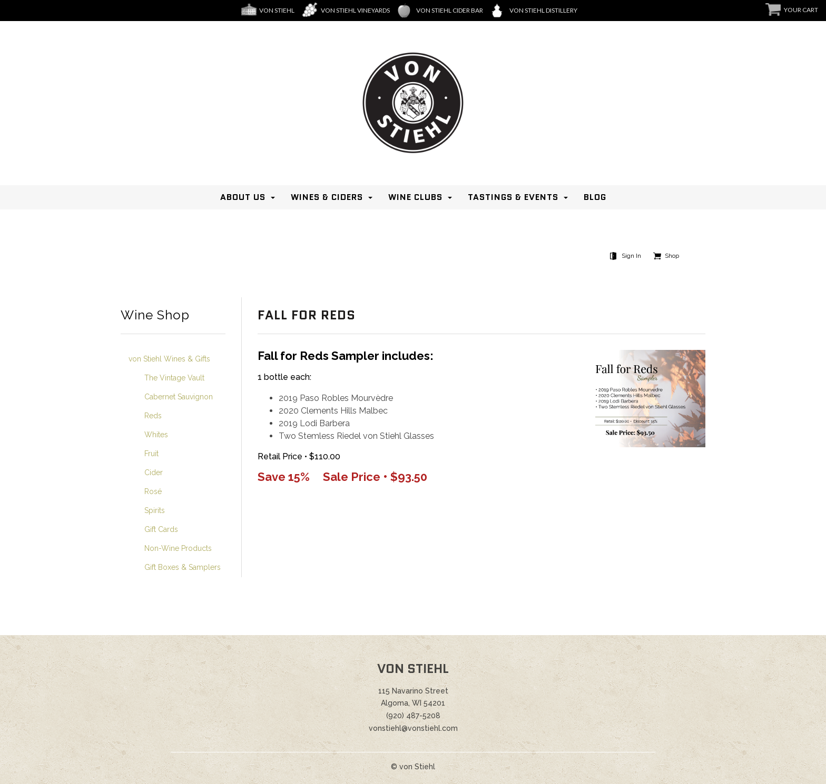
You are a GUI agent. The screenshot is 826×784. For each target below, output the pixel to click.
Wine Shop (155, 315)
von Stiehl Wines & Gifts (169, 359)
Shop (672, 255)
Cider (153, 472)
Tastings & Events (513, 197)
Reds (153, 415)
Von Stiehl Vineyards (355, 10)
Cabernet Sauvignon (178, 397)
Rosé (153, 491)
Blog (595, 197)
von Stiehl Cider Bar (449, 10)
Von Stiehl (276, 10)
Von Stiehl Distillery (543, 10)
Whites (156, 434)
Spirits (154, 510)
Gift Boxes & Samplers (182, 567)
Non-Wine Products (178, 548)
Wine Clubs (415, 197)
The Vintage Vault (174, 378)
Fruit (151, 453)
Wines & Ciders (327, 197)
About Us (243, 197)
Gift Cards (161, 529)
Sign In (631, 255)
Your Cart (801, 10)
